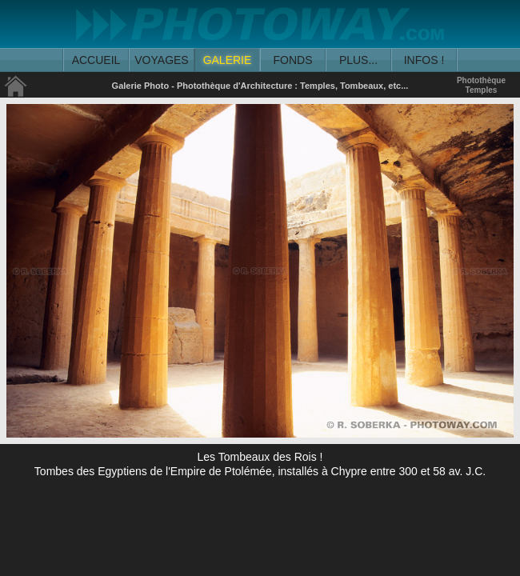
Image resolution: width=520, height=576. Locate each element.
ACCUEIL (96, 60)
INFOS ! (424, 60)
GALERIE (227, 60)
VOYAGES (161, 60)
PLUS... (358, 60)
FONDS (293, 60)
